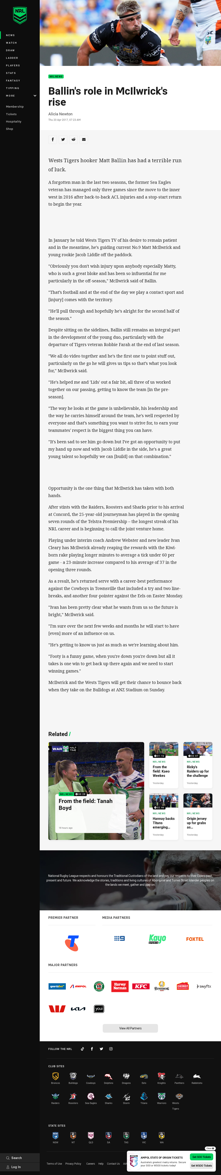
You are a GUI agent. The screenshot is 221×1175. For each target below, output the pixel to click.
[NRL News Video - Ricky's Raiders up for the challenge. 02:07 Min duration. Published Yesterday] (197, 765)
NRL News (56, 76)
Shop (9, 129)
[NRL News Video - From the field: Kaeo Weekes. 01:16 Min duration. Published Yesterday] (163, 765)
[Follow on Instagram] (111, 1049)
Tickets (11, 114)
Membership (15, 106)
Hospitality (13, 121)
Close (210, 1148)
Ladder (12, 57)
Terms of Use (54, 1163)
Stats (11, 73)
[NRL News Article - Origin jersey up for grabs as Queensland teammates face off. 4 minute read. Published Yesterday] (197, 816)
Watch (11, 42)
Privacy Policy (73, 1163)
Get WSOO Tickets (201, 1165)
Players (13, 65)
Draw (10, 50)
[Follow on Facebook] (92, 1049)
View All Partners (130, 1028)
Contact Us (113, 1163)
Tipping (12, 88)
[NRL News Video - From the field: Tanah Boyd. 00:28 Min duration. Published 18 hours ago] (96, 791)
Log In (13, 1167)
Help (101, 1163)
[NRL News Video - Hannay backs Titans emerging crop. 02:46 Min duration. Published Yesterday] (163, 816)
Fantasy (13, 80)
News (10, 35)
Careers (90, 1163)
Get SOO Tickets (202, 1157)
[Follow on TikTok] (82, 1049)
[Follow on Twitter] (101, 1049)
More (21, 95)
